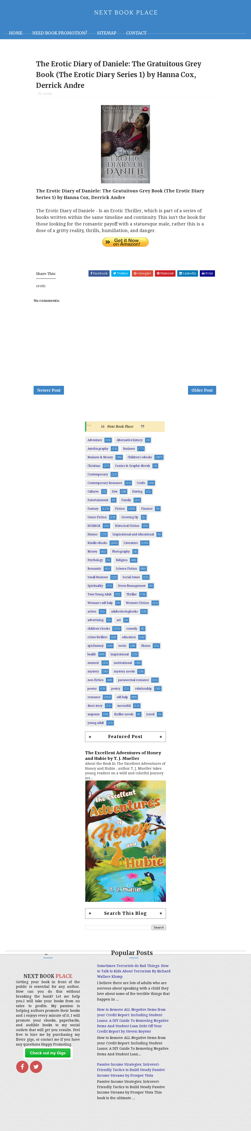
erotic (47, 94)
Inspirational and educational (133, 536)
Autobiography (98, 450)
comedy (131, 630)
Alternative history (130, 441)
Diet (114, 493)
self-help (122, 698)
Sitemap (106, 33)
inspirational (120, 656)
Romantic (94, 570)
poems (92, 690)
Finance (146, 510)
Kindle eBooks (97, 544)
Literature (131, 544)
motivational (123, 664)
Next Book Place (120, 428)
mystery (93, 673)
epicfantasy (96, 647)
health (92, 656)
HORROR (94, 527)
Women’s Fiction (137, 604)
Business (129, 450)
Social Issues (131, 578)
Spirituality (95, 587)
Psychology (95, 561)
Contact (136, 33)
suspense (94, 716)
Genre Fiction (97, 518)
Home (16, 33)
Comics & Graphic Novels (132, 467)
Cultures (93, 493)
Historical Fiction (127, 527)
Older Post (202, 391)
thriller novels (123, 716)
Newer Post (49, 391)
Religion (121, 561)
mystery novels (124, 673)
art (119, 621)
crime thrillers (97, 638)
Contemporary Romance (105, 484)
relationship (143, 690)
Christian (94, 467)
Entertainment (98, 501)
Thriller (131, 596)
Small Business (98, 578)
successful (124, 707)
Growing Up (129, 518)
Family (126, 501)
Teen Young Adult (100, 596)
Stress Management (132, 587)
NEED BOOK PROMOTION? (59, 33)
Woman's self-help (100, 604)
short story (95, 707)
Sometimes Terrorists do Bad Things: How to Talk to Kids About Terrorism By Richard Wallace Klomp (122, 972)
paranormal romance (133, 681)
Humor (93, 536)
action (92, 613)
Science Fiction (126, 570)
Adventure (95, 441)
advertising (95, 621)
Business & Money (100, 458)
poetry (115, 690)
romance (94, 698)
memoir (93, 664)
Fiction (120, 510)
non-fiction (95, 681)
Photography (121, 553)
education (129, 638)
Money (92, 553)
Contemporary (98, 476)
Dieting (137, 493)
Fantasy (93, 510)
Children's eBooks (140, 458)
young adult (96, 724)
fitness (145, 647)
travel (150, 716)
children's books (99, 630)
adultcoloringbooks (124, 613)
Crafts (141, 484)
